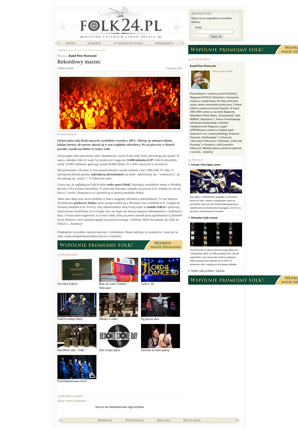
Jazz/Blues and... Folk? (76, 338)
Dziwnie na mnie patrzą (160, 338)
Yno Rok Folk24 (76, 271)
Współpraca (134, 420)
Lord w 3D (160, 271)
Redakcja (105, 420)
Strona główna (120, 23)
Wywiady (94, 43)
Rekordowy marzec (98, 50)
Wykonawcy (164, 43)
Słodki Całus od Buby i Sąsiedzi (208, 270)
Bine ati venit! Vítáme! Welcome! (118, 273)
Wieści (70, 43)
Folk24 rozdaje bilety (76, 306)
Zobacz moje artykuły (222, 71)
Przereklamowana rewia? (76, 369)
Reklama (163, 420)
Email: (198, 27)
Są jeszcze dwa (160, 306)
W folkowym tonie (128, 43)
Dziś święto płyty (118, 338)
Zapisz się (216, 36)
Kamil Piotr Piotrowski (83, 55)
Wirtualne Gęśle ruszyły (204, 217)
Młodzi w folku (118, 306)
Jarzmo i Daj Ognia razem (206, 164)
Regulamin (191, 420)
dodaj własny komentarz (71, 400)
